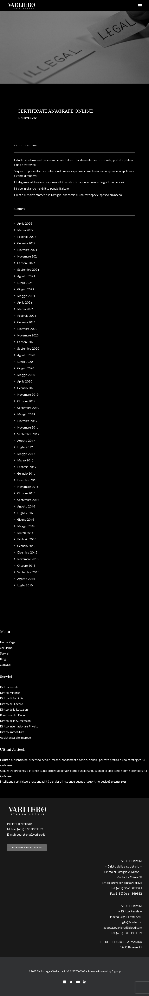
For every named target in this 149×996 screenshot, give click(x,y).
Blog (3, 659)
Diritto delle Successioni (15, 721)
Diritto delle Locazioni (14, 709)
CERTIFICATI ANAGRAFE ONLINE (55, 111)
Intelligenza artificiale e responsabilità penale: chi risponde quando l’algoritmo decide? (55, 781)
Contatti (5, 664)
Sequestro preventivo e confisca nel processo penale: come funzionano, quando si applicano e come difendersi (72, 771)
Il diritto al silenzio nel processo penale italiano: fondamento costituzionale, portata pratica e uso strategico (70, 760)
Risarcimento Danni (12, 715)
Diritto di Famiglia (11, 698)
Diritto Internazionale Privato (19, 726)
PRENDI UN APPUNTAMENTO (27, 848)
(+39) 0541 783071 (129, 888)
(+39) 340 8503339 (129, 933)
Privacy (91, 971)
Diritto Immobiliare (12, 732)
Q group (116, 971)
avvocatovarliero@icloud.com (122, 927)
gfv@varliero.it (132, 922)
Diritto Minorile (10, 693)
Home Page (8, 642)
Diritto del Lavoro (11, 704)
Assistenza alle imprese (15, 737)
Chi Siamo (6, 648)
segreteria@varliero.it (31, 834)
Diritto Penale (9, 687)
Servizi (4, 653)
